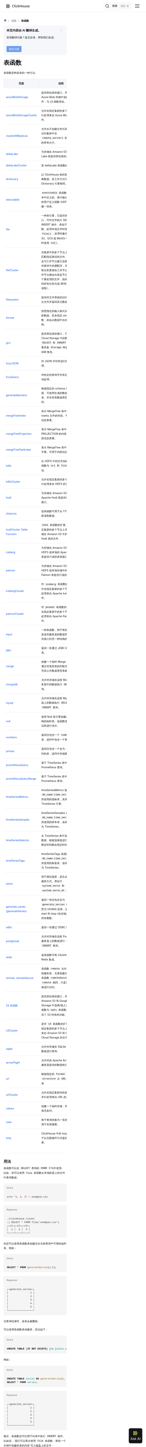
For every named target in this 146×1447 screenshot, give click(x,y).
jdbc (8, 650)
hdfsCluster (13, 481)
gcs (8, 342)
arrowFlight (13, 1062)
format (10, 317)
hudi (8, 497)
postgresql (12, 941)
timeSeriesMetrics (17, 796)
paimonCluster (15, 613)
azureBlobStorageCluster (21, 115)
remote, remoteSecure (20, 978)
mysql (9, 702)
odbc (9, 927)
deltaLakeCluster (16, 165)
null (8, 721)
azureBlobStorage (17, 97)
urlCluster (12, 1094)
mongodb (12, 684)
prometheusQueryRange (21, 778)
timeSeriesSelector (17, 840)
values (10, 1108)
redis (9, 957)
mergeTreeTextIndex (18, 449)
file (8, 229)
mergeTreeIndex (16, 415)
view (9, 1122)
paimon (10, 570)
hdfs (8, 465)
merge (10, 666)
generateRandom (16, 395)
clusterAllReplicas (17, 135)
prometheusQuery (17, 765)
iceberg (10, 552)
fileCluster (12, 270)
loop (8, 1138)
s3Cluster (12, 1030)
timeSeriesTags (15, 860)
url (7, 1078)
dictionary (12, 179)
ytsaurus (11, 513)
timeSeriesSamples (18, 819)
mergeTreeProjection (19, 433)
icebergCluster (15, 590)
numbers (11, 737)
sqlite (9, 1048)
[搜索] (117, 6)
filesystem (12, 299)
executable (12, 199)
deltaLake (12, 154)
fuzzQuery (12, 377)
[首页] (5, 21)
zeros (9, 883)
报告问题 (14, 49)
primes (10, 751)
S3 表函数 (12, 1005)
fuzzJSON (12, 363)
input (9, 634)
